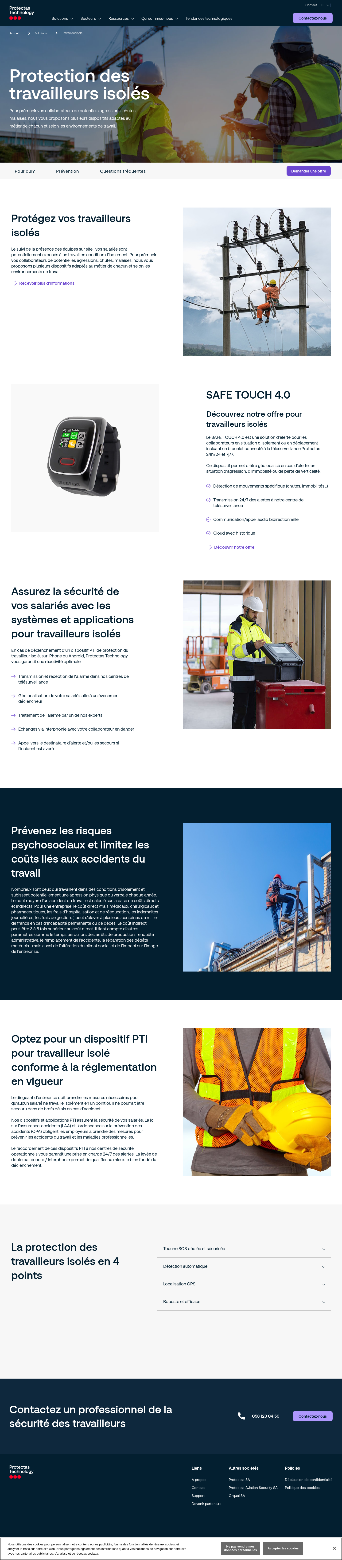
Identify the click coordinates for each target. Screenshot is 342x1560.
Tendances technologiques (209, 18)
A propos (199, 1479)
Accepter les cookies (283, 1548)
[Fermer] (334, 1548)
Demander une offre (308, 171)
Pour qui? (25, 171)
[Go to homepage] (21, 13)
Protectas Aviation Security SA (253, 1487)
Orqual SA (237, 1495)
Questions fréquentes (123, 171)
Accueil (19, 33)
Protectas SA (239, 1479)
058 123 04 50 (259, 1416)
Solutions (46, 33)
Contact (311, 5)
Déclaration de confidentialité (309, 1479)
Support (198, 1495)
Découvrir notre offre (230, 547)
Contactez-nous (313, 18)
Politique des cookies (302, 1487)
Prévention (67, 171)
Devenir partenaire (207, 1503)
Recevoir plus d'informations (42, 283)
